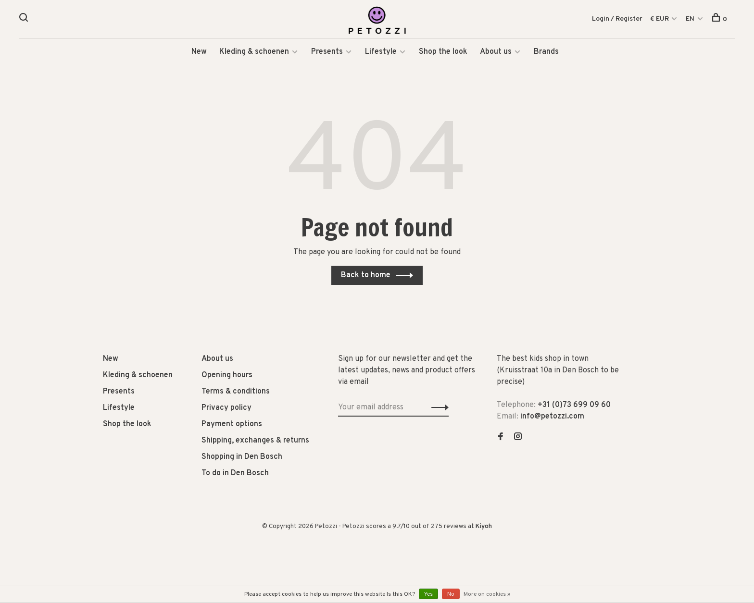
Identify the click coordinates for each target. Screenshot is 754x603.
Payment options (231, 425)
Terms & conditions (235, 392)
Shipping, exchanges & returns (255, 441)
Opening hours (226, 376)
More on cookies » (487, 594)
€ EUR (660, 19)
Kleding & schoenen (254, 53)
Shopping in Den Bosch (241, 458)
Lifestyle (381, 53)
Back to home (365, 276)
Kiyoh (484, 527)
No (450, 594)
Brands (546, 53)
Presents (328, 53)
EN (690, 19)
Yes (428, 594)
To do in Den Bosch (235, 474)
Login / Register (617, 19)
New (199, 53)
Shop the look (443, 53)
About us (496, 53)
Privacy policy (226, 409)
